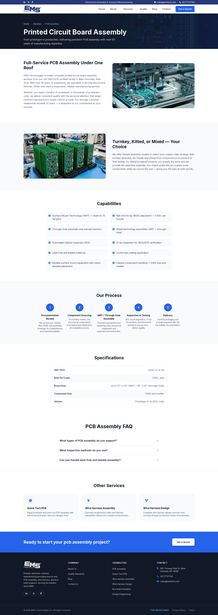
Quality (143, 9)
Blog (154, 9)
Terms (192, 610)
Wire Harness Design (122, 584)
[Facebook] (32, 2)
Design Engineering (121, 594)
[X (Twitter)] (29, 2)
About (114, 9)
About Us (72, 569)
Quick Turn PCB (119, 574)
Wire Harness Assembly (123, 579)
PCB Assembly (119, 569)
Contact (166, 9)
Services (129, 9)
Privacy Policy (178, 610)
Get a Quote (185, 9)
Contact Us (73, 584)
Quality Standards (76, 574)
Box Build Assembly (121, 589)
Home (102, 9)
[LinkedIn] (24, 2)
